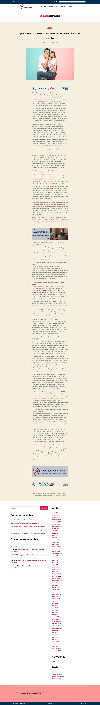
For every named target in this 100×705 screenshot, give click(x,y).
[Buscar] (85, 1)
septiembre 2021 (57, 628)
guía (51, 493)
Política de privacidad (50, 703)
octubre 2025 (56, 524)
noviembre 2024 (57, 549)
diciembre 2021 (57, 621)
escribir (45, 493)
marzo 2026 (56, 515)
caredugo (38, 43)
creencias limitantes (37, 493)
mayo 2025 (55, 535)
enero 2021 (55, 646)
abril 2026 (55, 513)
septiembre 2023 (57, 580)
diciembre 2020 (57, 648)
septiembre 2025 (57, 526)
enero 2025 (55, 544)
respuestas (53, 495)
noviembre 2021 (57, 623)
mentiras (44, 495)
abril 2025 (55, 538)
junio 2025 (55, 533)
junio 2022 (55, 608)
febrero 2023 (56, 590)
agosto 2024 (56, 556)
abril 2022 (55, 612)
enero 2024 (56, 571)
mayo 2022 (55, 610)
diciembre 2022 (57, 594)
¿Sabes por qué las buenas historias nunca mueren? (28, 523)
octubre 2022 (56, 599)
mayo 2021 (55, 637)
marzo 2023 (56, 587)
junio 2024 (55, 560)
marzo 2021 (56, 642)
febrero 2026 (56, 517)
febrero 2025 (56, 542)
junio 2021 (55, 635)
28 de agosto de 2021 (49, 43)
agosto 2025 (56, 528)
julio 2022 (55, 605)
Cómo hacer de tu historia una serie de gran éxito (27, 520)
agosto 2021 (56, 630)
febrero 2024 (56, 569)
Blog (56, 6)
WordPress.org (57, 679)
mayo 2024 (55, 562)
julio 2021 (55, 633)
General (50, 28)
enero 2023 (55, 592)
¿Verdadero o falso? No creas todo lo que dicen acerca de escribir (50, 35)
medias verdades (61, 493)
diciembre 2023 (57, 574)
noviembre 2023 (57, 576)
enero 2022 (55, 619)
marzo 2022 (56, 614)
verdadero (64, 495)
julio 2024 (55, 558)
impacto (54, 493)
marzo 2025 (56, 540)
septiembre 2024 (57, 553)
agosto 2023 (56, 583)
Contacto (70, 6)
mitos (48, 495)
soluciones (58, 495)
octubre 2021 (56, 626)
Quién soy (43, 6)
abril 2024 (55, 565)
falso (48, 493)
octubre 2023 (56, 578)
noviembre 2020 (57, 651)
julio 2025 (55, 531)
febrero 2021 (56, 644)
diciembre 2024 (57, 547)
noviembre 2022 (57, 596)
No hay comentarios (63, 43)
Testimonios (62, 6)
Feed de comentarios (59, 676)
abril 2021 (55, 639)
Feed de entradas (58, 674)
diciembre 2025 (57, 519)
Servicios (51, 6)
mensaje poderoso (37, 495)
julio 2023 (55, 585)
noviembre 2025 (57, 522)
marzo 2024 (56, 567)
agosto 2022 (56, 603)
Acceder (55, 672)
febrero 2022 (56, 617)
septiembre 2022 (57, 601)
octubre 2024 (56, 551)
